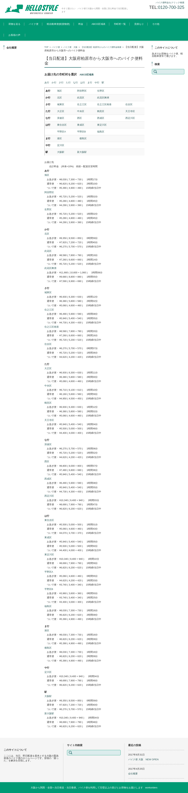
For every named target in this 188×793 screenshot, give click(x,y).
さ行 (61, 82)
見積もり (139, 24)
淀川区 (60, 145)
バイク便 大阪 (70, 47)
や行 (97, 82)
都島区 (83, 138)
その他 (155, 24)
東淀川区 (102, 124)
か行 (54, 82)
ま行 (89, 82)
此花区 (80, 97)
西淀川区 (130, 118)
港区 (59, 138)
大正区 (60, 111)
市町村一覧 (120, 24)
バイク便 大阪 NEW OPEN (143, 759)
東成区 (80, 124)
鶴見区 (100, 111)
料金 (80, 24)
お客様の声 (14, 35)
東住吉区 (62, 124)
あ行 (46, 82)
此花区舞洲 (103, 97)
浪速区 (60, 118)
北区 (59, 97)
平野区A (61, 131)
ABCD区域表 (98, 24)
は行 (82, 82)
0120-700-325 (171, 7)
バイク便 (33, 24)
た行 (68, 82)
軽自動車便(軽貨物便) (58, 24)
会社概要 (133, 773)
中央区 (80, 111)
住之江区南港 (104, 104)
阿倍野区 (82, 90)
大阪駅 (60, 152)
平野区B (81, 131)
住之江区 (82, 104)
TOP (46, 47)
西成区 (100, 118)
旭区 (59, 90)
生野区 (100, 90)
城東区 (60, 104)
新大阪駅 (82, 152)
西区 (79, 118)
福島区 (100, 131)
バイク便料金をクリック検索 (170, 2)
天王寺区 (130, 111)
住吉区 (129, 104)
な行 (75, 82)
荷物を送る (14, 24)
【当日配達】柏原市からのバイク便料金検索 (101, 47)
